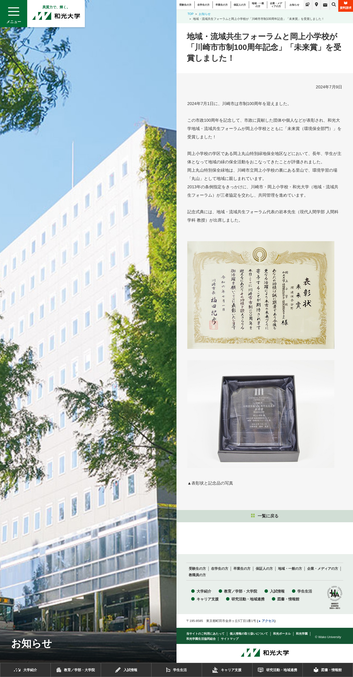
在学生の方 (203, 4)
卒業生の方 (221, 4)
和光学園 (302, 633)
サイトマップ (230, 639)
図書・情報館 (288, 599)
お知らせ (294, 4)
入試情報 (277, 591)
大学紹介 (204, 591)
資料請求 (346, 5)
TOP (190, 14)
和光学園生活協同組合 (201, 639)
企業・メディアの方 (276, 5)
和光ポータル (282, 633)
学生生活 (304, 591)
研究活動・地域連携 (248, 599)
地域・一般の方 (258, 5)
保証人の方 (240, 4)
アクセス (268, 621)
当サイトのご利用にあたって (205, 633)
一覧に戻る (264, 516)
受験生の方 (185, 4)
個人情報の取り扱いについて (249, 633)
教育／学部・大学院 (240, 591)
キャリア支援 (208, 599)
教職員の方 (197, 575)
